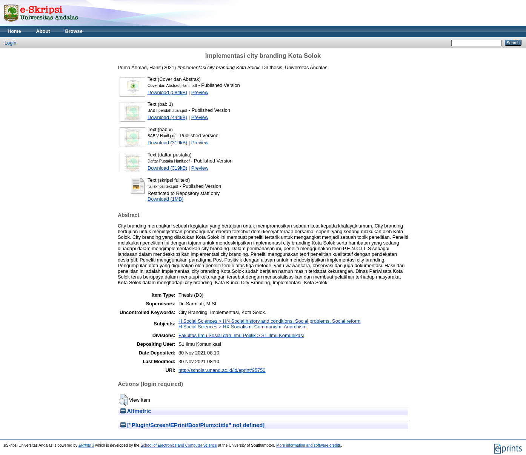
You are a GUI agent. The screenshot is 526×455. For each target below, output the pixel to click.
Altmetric (135, 411)
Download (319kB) (167, 142)
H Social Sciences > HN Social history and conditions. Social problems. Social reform (269, 321)
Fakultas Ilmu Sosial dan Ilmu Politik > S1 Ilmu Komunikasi (241, 335)
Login (10, 43)
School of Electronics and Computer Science (178, 445)
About (43, 31)
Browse (74, 31)
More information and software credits (308, 445)
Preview (200, 92)
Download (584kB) (167, 92)
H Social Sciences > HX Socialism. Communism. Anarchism (242, 327)
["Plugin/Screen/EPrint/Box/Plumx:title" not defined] (192, 425)
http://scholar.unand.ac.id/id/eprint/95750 (222, 370)
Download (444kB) (167, 117)
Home (14, 31)
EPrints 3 (86, 445)
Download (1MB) (165, 199)
